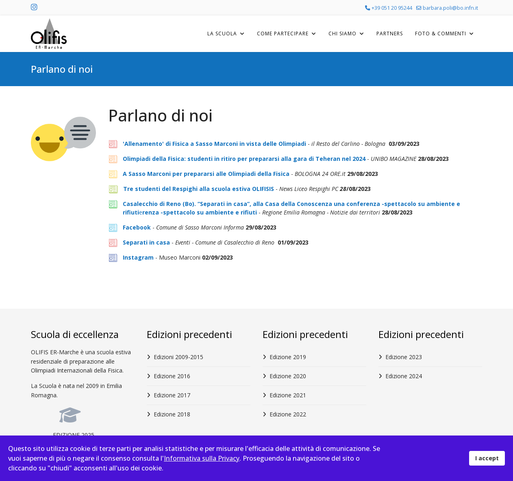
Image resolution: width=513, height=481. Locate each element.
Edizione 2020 (288, 376)
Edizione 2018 (172, 414)
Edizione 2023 (403, 357)
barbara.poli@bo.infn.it (450, 7)
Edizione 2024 (403, 376)
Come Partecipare (283, 33)
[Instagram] (34, 7)
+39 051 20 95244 (392, 7)
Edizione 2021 (288, 395)
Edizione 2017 (172, 395)
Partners (389, 33)
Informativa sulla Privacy (201, 458)
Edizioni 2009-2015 (178, 357)
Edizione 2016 (172, 376)
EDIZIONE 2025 (73, 435)
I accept (487, 458)
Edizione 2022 (288, 414)
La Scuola (222, 33)
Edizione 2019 (288, 357)
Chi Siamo (342, 33)
